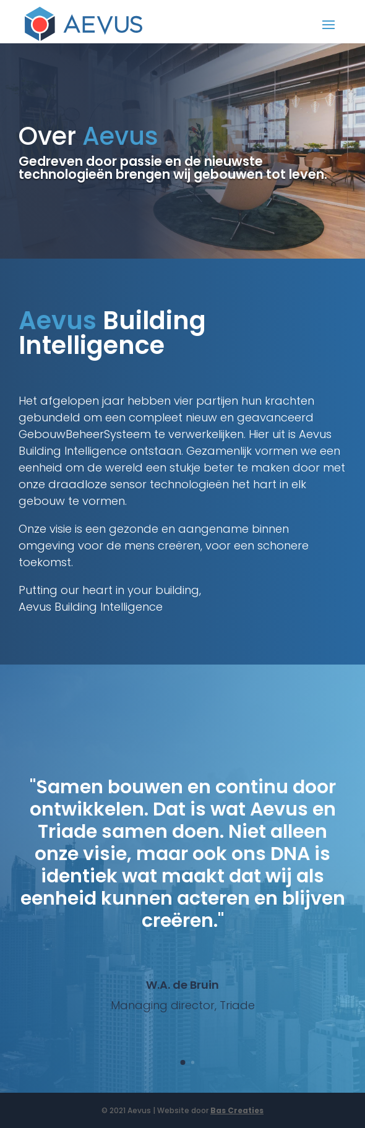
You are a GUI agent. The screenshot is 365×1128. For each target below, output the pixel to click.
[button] (182, 1062)
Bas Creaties (237, 1110)
